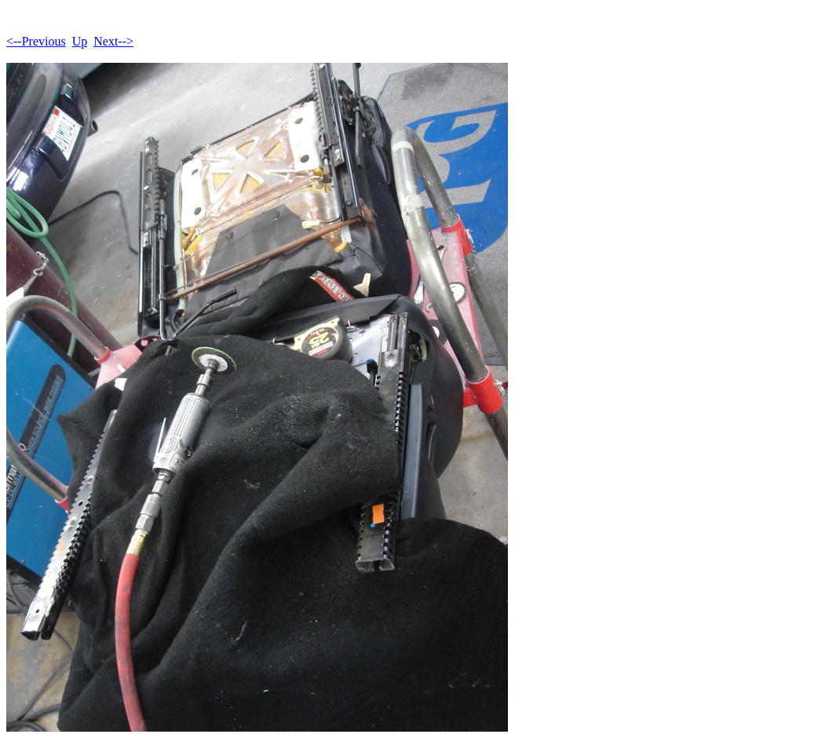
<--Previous (36, 41)
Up (80, 41)
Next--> (113, 41)
